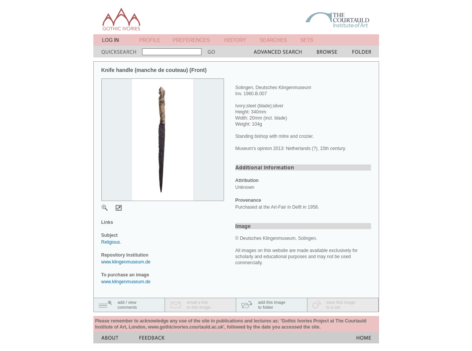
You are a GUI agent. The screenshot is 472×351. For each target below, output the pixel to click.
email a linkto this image (199, 305)
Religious (110, 242)
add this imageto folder (272, 305)
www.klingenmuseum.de (125, 262)
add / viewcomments (127, 305)
